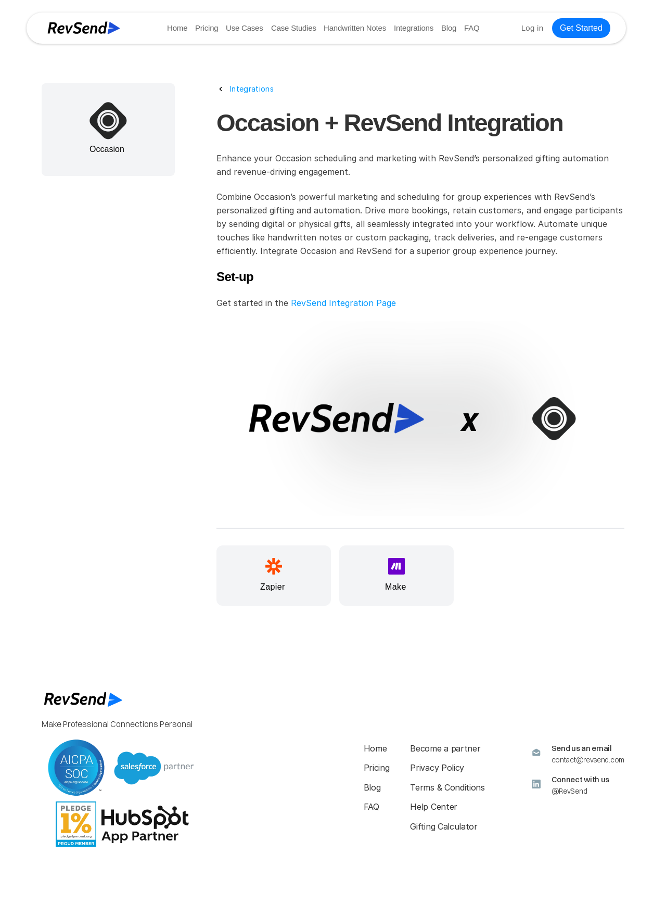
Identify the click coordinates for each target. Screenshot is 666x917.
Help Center (433, 806)
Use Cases (245, 27)
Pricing (206, 27)
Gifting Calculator (443, 826)
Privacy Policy (437, 767)
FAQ (471, 27)
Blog (448, 27)
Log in (532, 27)
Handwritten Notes (355, 27)
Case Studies (293, 27)
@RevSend (569, 791)
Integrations (413, 27)
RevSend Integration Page (343, 303)
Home (177, 27)
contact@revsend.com (588, 760)
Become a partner (445, 748)
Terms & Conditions (447, 787)
